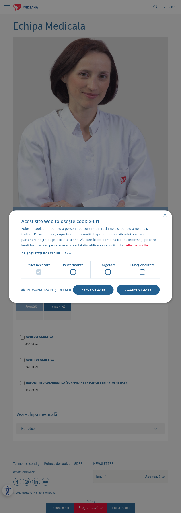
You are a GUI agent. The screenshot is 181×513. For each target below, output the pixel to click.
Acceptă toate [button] (138, 289)
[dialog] (90, 256)
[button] (90, 253)
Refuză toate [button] (93, 289)
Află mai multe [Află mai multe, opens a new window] (137, 245)
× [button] (164, 215)
